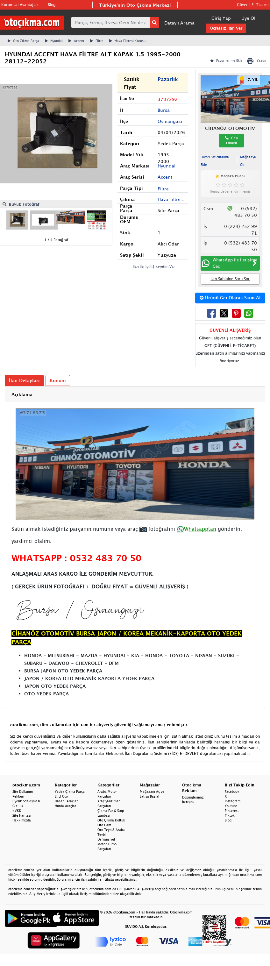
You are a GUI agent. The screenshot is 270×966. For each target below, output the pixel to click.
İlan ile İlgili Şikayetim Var (154, 266)
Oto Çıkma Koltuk (111, 820)
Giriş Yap (221, 18)
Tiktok (230, 815)
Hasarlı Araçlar (66, 801)
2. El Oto (61, 796)
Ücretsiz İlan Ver (226, 28)
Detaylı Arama (179, 22)
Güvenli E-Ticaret (253, 4)
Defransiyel (106, 839)
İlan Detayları (24, 380)
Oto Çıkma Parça (23, 41)
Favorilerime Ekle (226, 60)
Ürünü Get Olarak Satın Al (230, 297)
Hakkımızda (21, 820)
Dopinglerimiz (193, 797)
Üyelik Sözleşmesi (26, 801)
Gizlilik (17, 806)
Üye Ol (248, 18)
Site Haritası (21, 815)
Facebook (232, 791)
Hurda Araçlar (65, 806)
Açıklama (21, 394)
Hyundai (54, 41)
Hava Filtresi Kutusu (127, 41)
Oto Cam (104, 825)
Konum (58, 380)
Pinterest (232, 811)
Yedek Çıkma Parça (70, 791)
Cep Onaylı (231, 140)
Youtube (231, 806)
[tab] (135, 394)
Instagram (232, 801)
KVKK (16, 811)
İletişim (188, 802)
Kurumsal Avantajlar (19, 4)
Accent (76, 41)
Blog (51, 4)
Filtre (96, 41)
